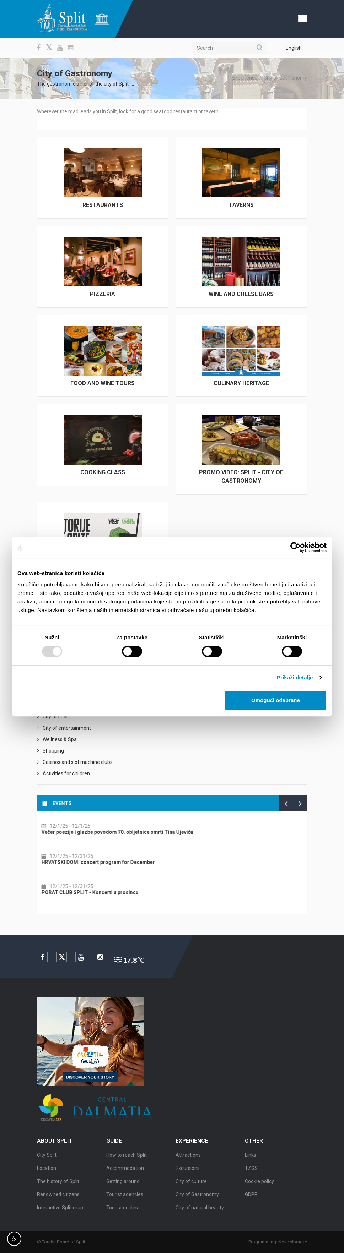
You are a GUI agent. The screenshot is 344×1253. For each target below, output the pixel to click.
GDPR (251, 1196)
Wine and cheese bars (241, 294)
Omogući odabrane (275, 700)
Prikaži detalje (295, 677)
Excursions (188, 1170)
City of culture (191, 1183)
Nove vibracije (294, 1241)
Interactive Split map (60, 1210)
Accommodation (125, 1170)
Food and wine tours (102, 383)
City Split (47, 1157)
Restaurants (102, 205)
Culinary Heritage (241, 383)
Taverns (241, 205)
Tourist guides (122, 1210)
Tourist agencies (124, 1196)
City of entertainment (67, 728)
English (294, 48)
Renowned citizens (58, 1196)
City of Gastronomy (285, 78)
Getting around (123, 1183)
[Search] (229, 48)
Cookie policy (259, 1183)
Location (46, 1170)
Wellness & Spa (60, 739)
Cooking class (102, 472)
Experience (244, 78)
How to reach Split (126, 1157)
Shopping (53, 751)
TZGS (251, 1170)
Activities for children (66, 773)
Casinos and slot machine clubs (78, 762)
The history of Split (58, 1183)
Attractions (188, 1157)
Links (250, 1157)
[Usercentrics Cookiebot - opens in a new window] (295, 547)
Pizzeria (102, 294)
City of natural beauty (200, 1210)
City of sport (56, 716)
